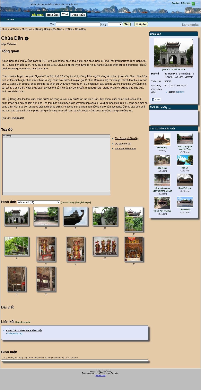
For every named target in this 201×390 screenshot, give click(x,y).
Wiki (65, 14)
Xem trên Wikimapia (125, 148)
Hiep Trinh (106, 371)
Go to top (115, 373)
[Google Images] (83, 202)
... (169, 107)
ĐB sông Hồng (42, 29)
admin (168, 81)
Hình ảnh (52, 14)
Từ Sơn (68, 29)
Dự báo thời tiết (123, 143)
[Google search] (22, 322)
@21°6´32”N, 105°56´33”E (174, 69)
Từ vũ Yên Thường (162, 211)
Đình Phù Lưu (185, 188)
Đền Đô (184, 168)
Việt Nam (14, 29)
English (175, 3)
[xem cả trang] (67, 202)
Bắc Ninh (57, 29)
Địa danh (37, 14)
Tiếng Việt (185, 3)
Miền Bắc (27, 29)
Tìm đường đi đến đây (126, 138)
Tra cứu (10, 19)
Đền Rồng (162, 168)
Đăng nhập (78, 14)
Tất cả (3, 29)
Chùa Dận (80, 29)
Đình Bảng (162, 148)
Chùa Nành (185, 210)
